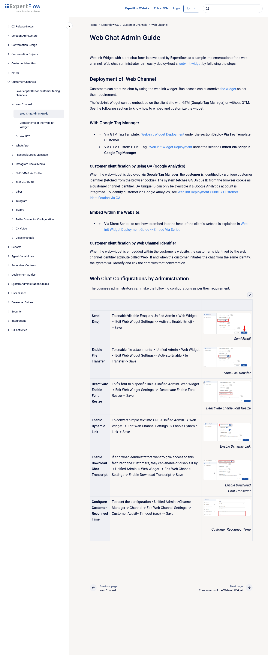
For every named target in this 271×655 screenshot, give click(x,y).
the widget (228, 89)
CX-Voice (21, 228)
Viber (19, 191)
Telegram (21, 200)
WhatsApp (22, 145)
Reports (16, 247)
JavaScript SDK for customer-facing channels (38, 93)
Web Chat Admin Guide (34, 113)
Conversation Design (24, 45)
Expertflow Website (137, 8)
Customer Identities (24, 63)
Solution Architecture (24, 35)
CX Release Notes (23, 26)
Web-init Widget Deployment (162, 134)
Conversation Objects (25, 54)
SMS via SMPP (25, 182)
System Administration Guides (30, 283)
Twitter (20, 210)
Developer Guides (22, 302)
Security (17, 311)
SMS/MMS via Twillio (29, 173)
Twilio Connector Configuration (35, 219)
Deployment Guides (24, 274)
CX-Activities (19, 330)
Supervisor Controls (24, 265)
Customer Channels (24, 81)
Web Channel (24, 104)
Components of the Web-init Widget (37, 125)
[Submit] (207, 8)
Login (176, 8)
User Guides (19, 293)
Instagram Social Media (30, 164)
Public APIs (161, 8)
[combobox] (232, 9)
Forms (15, 72)
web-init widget (190, 64)
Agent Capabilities (23, 256)
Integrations (19, 320)
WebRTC (25, 136)
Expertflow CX (110, 24)
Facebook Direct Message (32, 154)
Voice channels (25, 237)
